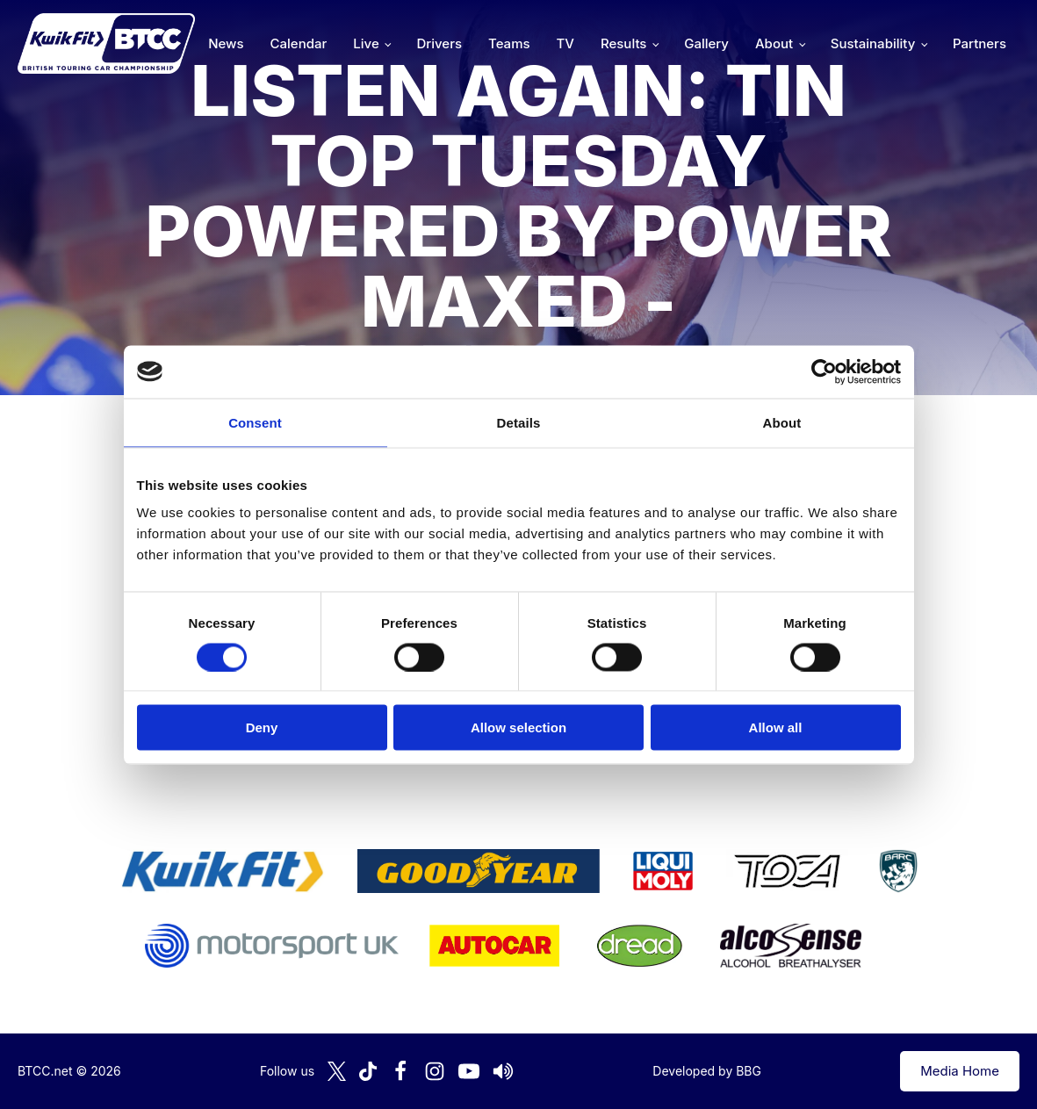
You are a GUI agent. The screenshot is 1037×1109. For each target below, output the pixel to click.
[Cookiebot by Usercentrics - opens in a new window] (824, 371)
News (225, 43)
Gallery (706, 43)
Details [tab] (519, 421)
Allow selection (518, 727)
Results (623, 43)
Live (365, 43)
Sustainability (873, 43)
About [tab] (782, 421)
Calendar (299, 43)
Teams (509, 43)
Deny (262, 727)
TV (565, 43)
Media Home (959, 1070)
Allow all (776, 727)
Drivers (439, 43)
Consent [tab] (255, 421)
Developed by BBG (706, 1070)
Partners (979, 43)
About (774, 43)
